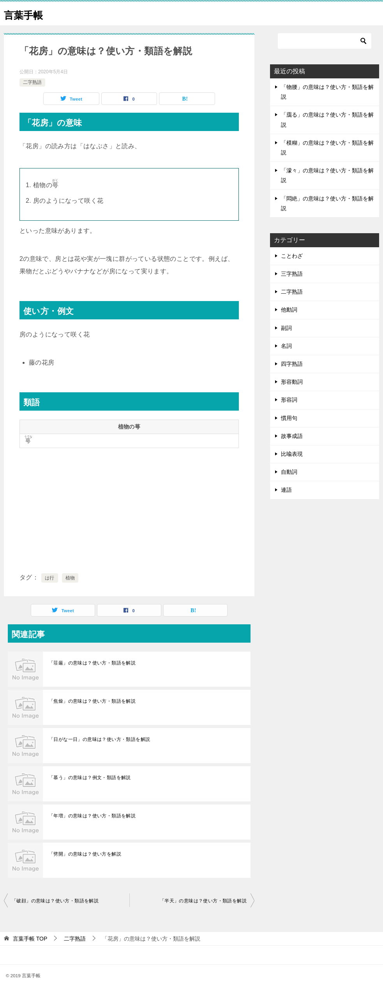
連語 (286, 490)
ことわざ (292, 256)
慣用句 (289, 418)
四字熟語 (292, 364)
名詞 (286, 346)
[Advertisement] (129, 508)
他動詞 (289, 310)
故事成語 (292, 436)
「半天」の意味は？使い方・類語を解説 (203, 901)
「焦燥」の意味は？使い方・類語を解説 (92, 701)
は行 (50, 578)
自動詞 (289, 472)
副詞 (286, 328)
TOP (30, 939)
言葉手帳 (27, 13)
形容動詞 (292, 382)
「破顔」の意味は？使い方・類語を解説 (55, 901)
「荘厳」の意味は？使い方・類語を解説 (92, 663)
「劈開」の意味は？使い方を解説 (85, 854)
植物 (70, 578)
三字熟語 (292, 274)
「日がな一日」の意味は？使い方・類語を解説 (99, 739)
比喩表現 (292, 454)
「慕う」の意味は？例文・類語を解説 (90, 777)
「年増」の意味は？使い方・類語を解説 (92, 816)
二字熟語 (32, 82)
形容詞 (289, 400)
